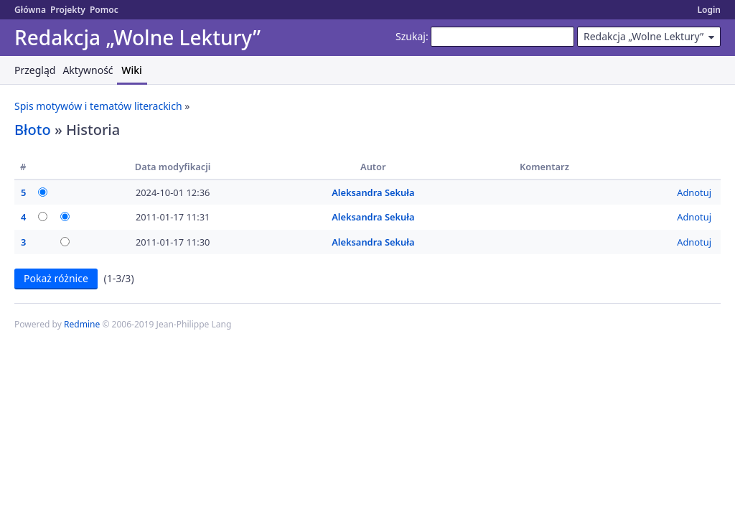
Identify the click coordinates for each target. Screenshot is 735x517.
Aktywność (87, 70)
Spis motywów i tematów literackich (98, 106)
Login (709, 10)
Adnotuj (694, 192)
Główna (30, 10)
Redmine (82, 324)
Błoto (32, 129)
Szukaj (410, 36)
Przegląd (34, 70)
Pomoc (104, 10)
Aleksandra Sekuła (373, 192)
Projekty (67, 10)
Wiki (131, 70)
